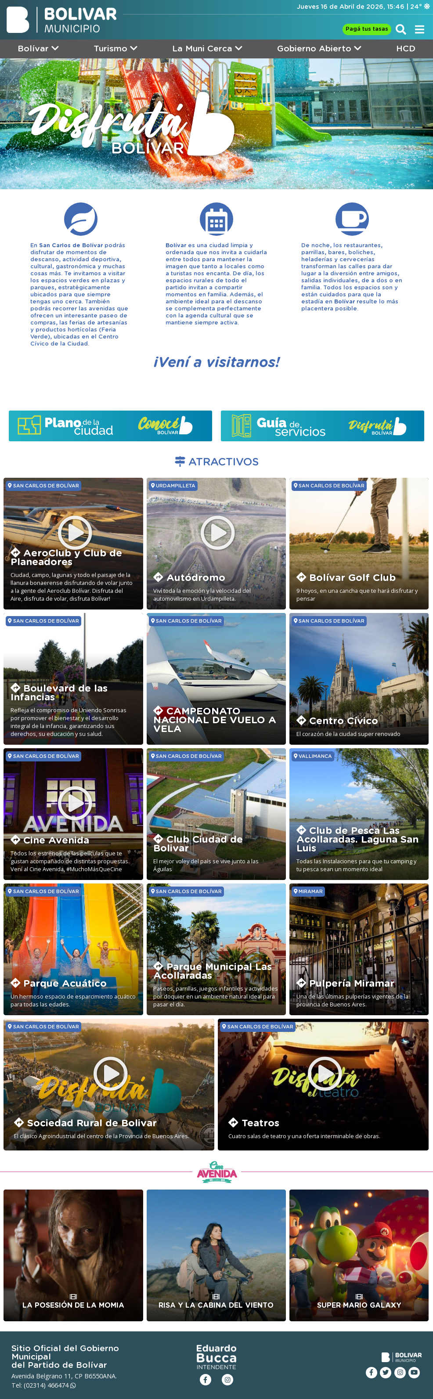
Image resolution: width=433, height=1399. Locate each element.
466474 (61, 1385)
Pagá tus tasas (367, 29)
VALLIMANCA (313, 756)
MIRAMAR (308, 891)
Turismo (115, 48)
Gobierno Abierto (319, 48)
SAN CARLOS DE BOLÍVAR (43, 485)
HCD (405, 49)
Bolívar (38, 48)
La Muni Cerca (207, 48)
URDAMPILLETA (173, 485)
